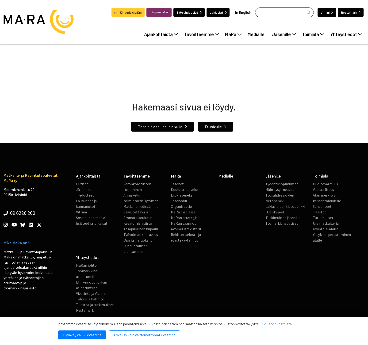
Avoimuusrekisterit (186, 229)
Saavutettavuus (135, 212)
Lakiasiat (218, 12)
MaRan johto (86, 265)
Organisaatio (181, 206)
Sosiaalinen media (90, 217)
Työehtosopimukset (281, 184)
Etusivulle (215, 126)
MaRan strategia (184, 217)
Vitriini (327, 12)
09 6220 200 (19, 213)
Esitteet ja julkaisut (91, 223)
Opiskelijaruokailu (138, 240)
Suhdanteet (322, 206)
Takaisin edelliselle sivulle (162, 126)
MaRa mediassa (183, 212)
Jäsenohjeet (86, 189)
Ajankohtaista (161, 34)
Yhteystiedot (346, 34)
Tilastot (319, 212)
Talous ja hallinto (90, 299)
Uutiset (82, 184)
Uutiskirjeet (274, 212)
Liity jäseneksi (182, 195)
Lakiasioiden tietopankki (285, 206)
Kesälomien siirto (137, 223)
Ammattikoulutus (137, 217)
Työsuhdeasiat (189, 12)
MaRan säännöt (183, 223)
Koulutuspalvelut (185, 189)
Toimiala (313, 34)
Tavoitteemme (201, 34)
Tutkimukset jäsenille (282, 217)
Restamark (350, 12)
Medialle (256, 34)
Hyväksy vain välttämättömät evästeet (144, 335)
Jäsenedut (179, 200)
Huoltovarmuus (325, 184)
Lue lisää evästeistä (276, 324)
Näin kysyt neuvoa (279, 189)
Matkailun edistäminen (142, 206)
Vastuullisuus (323, 189)
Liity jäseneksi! (159, 12)
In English (243, 12)
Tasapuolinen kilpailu (140, 229)
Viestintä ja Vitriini (91, 293)
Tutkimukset (323, 217)
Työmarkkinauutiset (281, 223)
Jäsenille (284, 34)
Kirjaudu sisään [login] (128, 12)
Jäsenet (177, 184)
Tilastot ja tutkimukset (95, 304)
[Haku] (284, 12)
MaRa (233, 34)
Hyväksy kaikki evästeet (82, 335)
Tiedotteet (85, 195)
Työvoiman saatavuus (140, 234)
